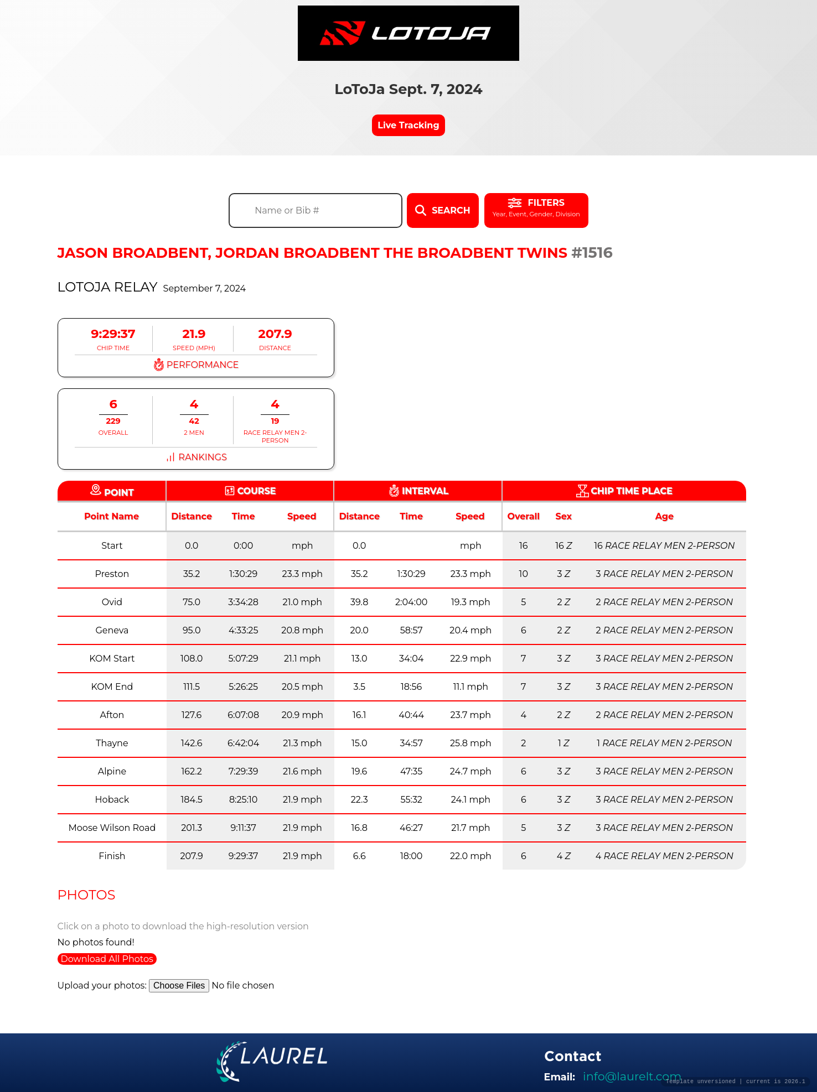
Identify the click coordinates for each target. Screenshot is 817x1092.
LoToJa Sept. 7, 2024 (408, 88)
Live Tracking (408, 125)
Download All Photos (107, 959)
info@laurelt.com (632, 1076)
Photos (87, 895)
